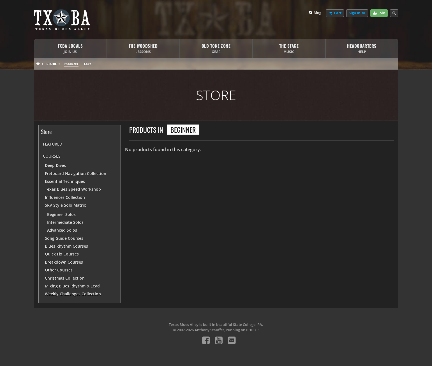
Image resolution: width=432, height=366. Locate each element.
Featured (52, 144)
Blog (314, 13)
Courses (52, 156)
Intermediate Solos (65, 222)
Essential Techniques (65, 181)
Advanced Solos (62, 230)
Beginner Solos (61, 214)
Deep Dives (55, 165)
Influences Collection (65, 197)
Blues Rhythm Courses (66, 246)
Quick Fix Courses (62, 254)
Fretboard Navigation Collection (75, 173)
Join (379, 13)
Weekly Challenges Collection (73, 293)
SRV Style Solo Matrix (65, 205)
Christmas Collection (65, 278)
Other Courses (59, 270)
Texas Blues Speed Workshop (73, 189)
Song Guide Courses (64, 238)
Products (71, 64)
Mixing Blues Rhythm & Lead (72, 286)
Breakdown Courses (64, 262)
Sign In (357, 13)
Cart (87, 64)
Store (52, 64)
